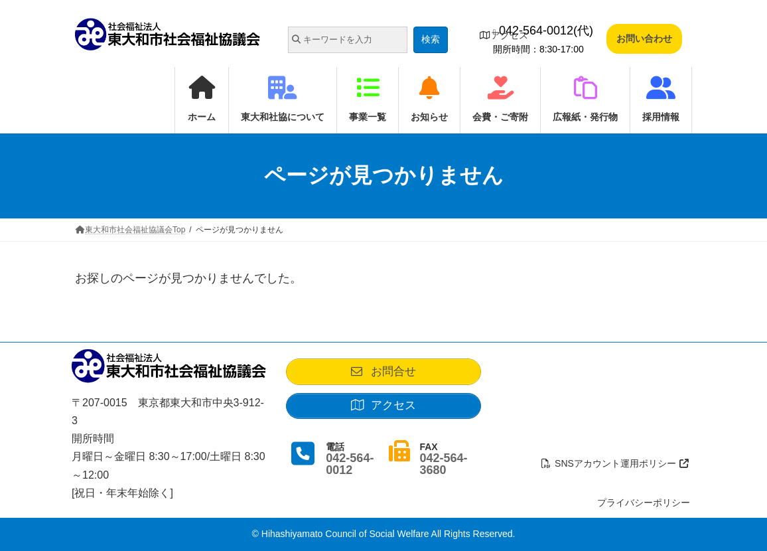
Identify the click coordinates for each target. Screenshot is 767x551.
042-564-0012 (350, 470)
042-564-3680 (443, 470)
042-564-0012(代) (543, 30)
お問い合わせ (644, 38)
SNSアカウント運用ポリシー (616, 463)
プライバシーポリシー (643, 502)
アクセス (503, 35)
